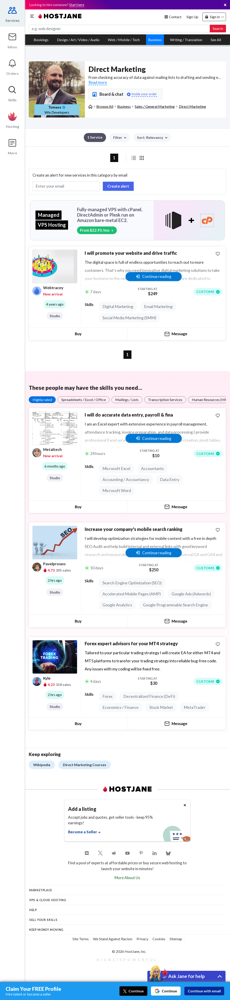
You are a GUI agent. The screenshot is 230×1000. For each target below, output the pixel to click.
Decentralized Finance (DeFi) (149, 696)
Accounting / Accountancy (125, 479)
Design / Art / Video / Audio (78, 40)
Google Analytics (117, 604)
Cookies (159, 939)
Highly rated (42, 399)
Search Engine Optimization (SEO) (132, 582)
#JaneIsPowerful (127, 960)
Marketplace (40, 890)
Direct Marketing (192, 106)
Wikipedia (41, 765)
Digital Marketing (117, 306)
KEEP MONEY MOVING (46, 929)
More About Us (127, 877)
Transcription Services (165, 399)
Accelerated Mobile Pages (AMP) (131, 593)
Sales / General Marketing (155, 106)
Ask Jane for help (186, 976)
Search (218, 28)
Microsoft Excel (116, 468)
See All (216, 40)
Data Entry (169, 479)
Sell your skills (43, 920)
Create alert (118, 186)
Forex (107, 696)
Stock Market (161, 707)
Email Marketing (158, 306)
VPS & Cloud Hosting (47, 900)
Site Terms (81, 939)
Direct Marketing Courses (84, 765)
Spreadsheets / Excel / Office (83, 399)
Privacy (142, 939)
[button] (152, 137)
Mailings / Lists (127, 399)
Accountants (152, 468)
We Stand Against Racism (112, 939)
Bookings (41, 40)
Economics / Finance (120, 707)
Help (33, 910)
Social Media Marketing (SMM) (129, 317)
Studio (55, 316)
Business (155, 40)
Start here (76, 4)
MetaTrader (195, 707)
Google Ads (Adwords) (191, 593)
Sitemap (176, 939)
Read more (97, 82)
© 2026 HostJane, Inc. (129, 951)
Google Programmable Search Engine (175, 604)
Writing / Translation (186, 40)
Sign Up (192, 17)
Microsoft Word (116, 490)
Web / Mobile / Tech (124, 40)
